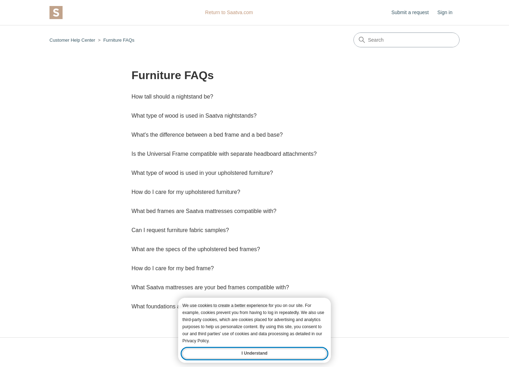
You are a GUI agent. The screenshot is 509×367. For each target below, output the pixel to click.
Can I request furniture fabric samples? (180, 230)
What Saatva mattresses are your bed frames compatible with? (210, 287)
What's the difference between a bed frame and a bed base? (207, 135)
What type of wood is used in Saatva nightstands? (194, 116)
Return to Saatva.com (229, 12)
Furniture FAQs (118, 40)
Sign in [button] (444, 12)
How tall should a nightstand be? (172, 97)
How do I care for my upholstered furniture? (185, 192)
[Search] (406, 40)
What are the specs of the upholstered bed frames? (195, 249)
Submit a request (410, 12)
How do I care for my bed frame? (172, 268)
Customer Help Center (72, 40)
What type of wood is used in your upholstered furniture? (202, 173)
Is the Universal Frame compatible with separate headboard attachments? (224, 154)
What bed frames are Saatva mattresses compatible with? (203, 211)
